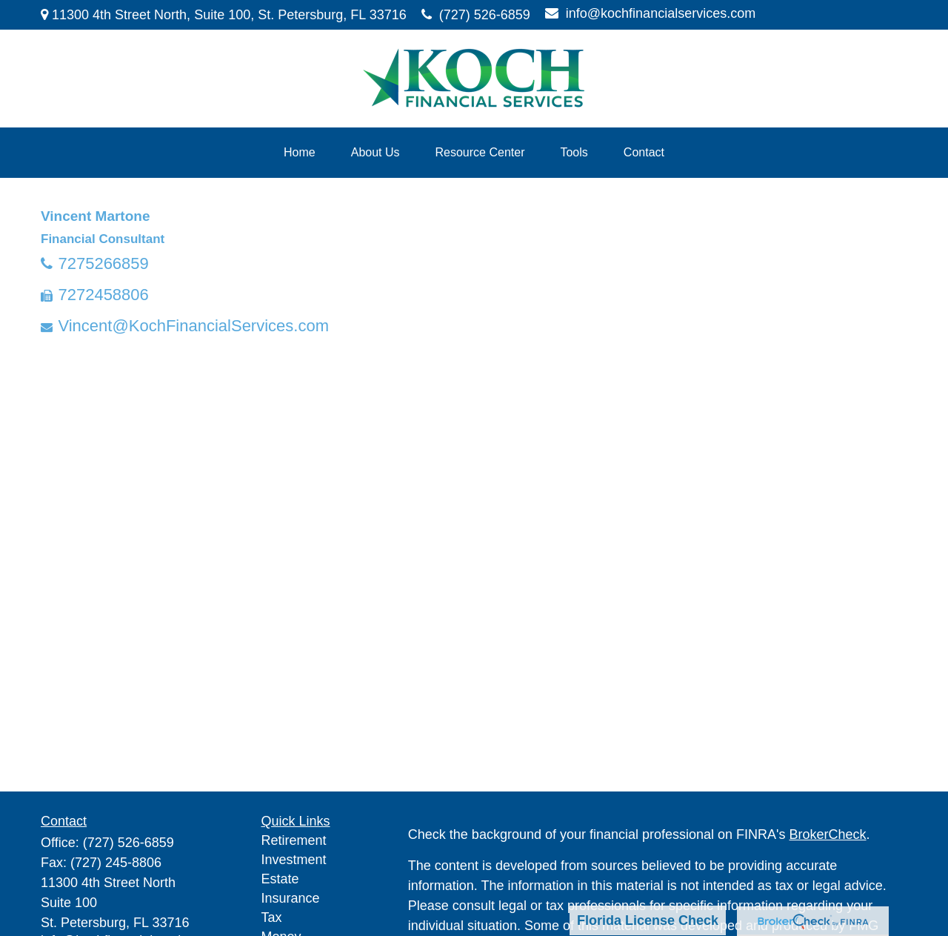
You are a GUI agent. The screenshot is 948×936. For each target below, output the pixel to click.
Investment (294, 859)
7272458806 (103, 294)
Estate (280, 879)
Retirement (294, 840)
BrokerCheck (828, 834)
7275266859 (103, 263)
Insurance (290, 898)
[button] (299, 152)
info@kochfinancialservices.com (650, 13)
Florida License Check (647, 920)
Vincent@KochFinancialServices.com (193, 325)
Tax (271, 917)
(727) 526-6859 (475, 14)
